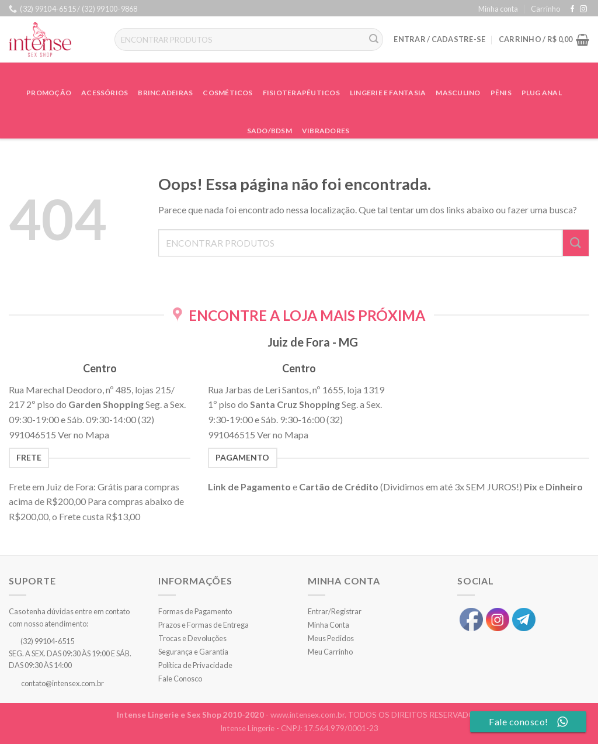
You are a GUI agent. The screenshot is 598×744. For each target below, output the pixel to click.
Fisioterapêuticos (301, 92)
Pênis (501, 92)
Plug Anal (541, 92)
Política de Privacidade (195, 665)
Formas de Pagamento (195, 611)
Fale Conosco (180, 678)
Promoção (48, 92)
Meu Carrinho (330, 651)
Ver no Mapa (83, 434)
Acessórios (104, 92)
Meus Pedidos (331, 638)
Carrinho (545, 8)
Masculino (458, 92)
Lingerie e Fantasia (388, 92)
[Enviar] (374, 39)
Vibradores (325, 130)
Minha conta (498, 8)
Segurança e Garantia (193, 651)
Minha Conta (328, 624)
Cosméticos (227, 92)
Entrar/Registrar (334, 611)
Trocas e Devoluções (192, 638)
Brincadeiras (165, 92)
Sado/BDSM (269, 130)
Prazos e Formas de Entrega (203, 624)
